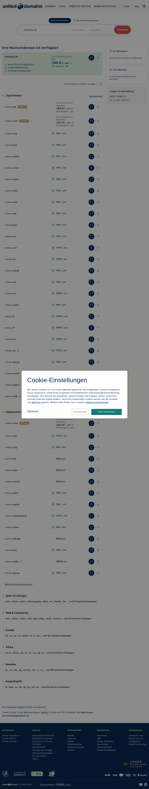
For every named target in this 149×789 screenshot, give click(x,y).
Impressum (32, 411)
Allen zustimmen (106, 411)
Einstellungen (80, 411)
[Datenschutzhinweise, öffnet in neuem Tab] (97, 402)
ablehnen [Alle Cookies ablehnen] (36, 402)
